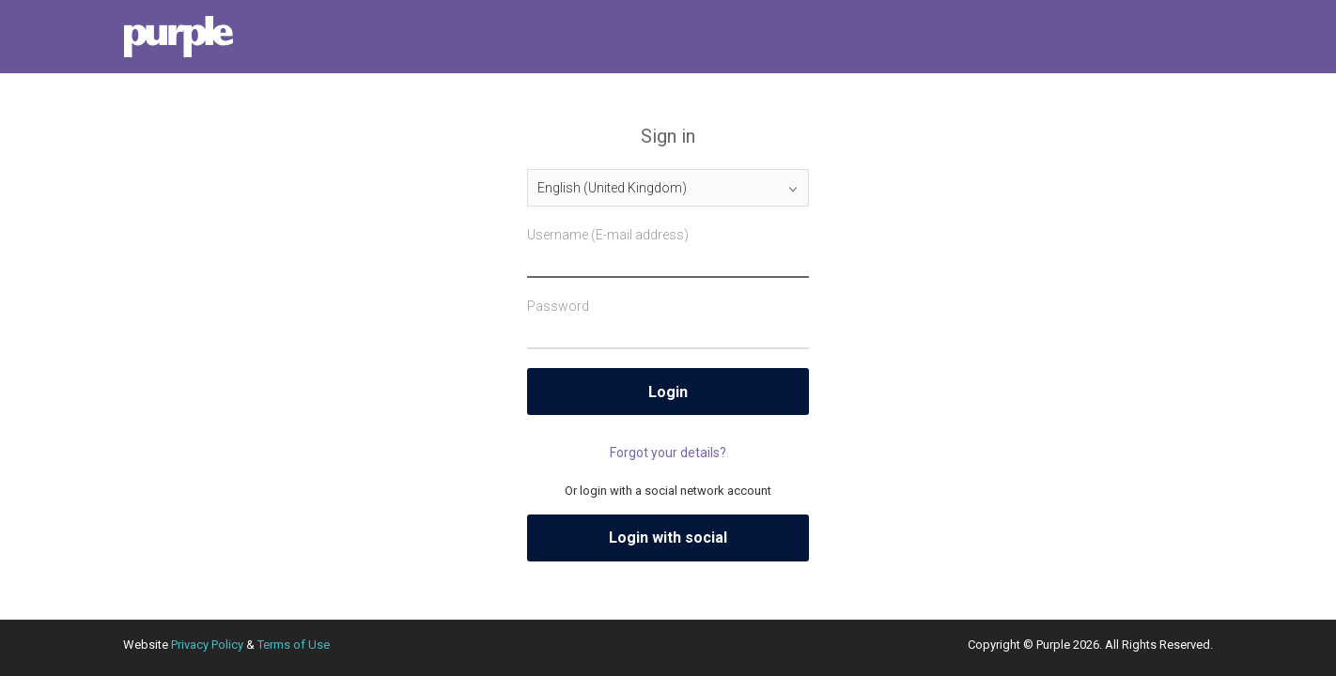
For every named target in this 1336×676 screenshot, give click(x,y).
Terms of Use (293, 645)
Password (558, 306)
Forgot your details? (668, 452)
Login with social (668, 537)
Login (668, 392)
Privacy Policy (207, 645)
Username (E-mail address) (608, 234)
